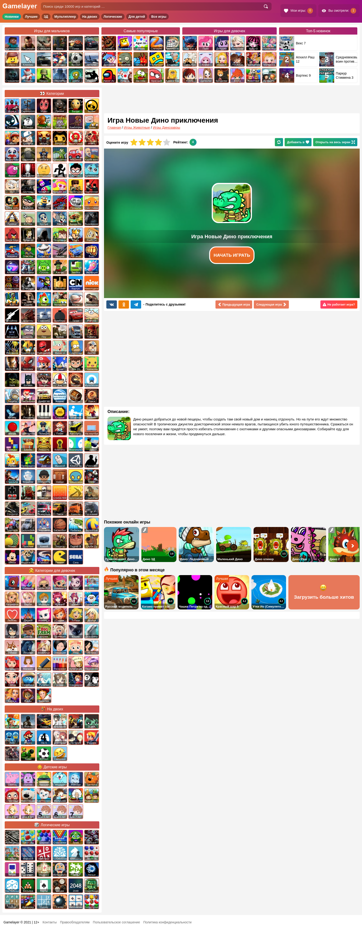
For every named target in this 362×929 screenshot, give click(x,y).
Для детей (137, 16)
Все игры (158, 16)
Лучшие (31, 16)
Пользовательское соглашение (116, 922)
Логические (113, 16)
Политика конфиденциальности (167, 922)
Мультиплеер (65, 16)
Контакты (50, 922)
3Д (46, 16)
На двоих (89, 16)
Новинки (12, 16)
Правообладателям (75, 922)
